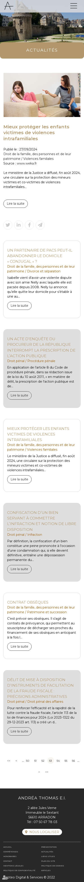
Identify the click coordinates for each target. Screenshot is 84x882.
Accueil (7, 847)
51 (35, 760)
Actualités (47, 852)
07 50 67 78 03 (45, 822)
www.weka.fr (27, 163)
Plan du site (48, 861)
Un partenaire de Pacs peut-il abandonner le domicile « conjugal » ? (39, 256)
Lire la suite (15, 204)
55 (66, 760)
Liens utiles (48, 856)
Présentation (49, 847)
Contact (7, 861)
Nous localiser (44, 832)
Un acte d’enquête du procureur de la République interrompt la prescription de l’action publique (41, 347)
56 (73, 760)
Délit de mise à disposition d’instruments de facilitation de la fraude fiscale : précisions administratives (40, 688)
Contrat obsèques (27, 602)
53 (50, 760)
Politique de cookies (52, 866)
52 (42, 760)
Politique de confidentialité (19, 870)
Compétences (10, 852)
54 (58, 760)
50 (27, 760)
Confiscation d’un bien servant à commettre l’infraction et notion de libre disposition (41, 521)
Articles (46, 870)
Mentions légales (13, 866)
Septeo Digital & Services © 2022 (29, 877)
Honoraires (10, 856)
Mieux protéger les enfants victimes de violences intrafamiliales (38, 434)
